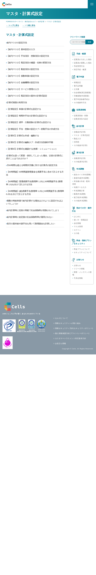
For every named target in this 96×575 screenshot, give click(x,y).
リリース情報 (79, 269)
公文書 (76, 89)
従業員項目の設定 (81, 119)
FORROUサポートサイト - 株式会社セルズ (21, 21)
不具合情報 (78, 278)
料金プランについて (82, 249)
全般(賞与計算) (80, 158)
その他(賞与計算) (80, 162)
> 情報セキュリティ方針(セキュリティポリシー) (73, 328)
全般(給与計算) (80, 132)
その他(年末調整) (80, 201)
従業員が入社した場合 (83, 59)
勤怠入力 (77, 139)
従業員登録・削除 (81, 116)
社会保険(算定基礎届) (82, 93)
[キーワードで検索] (82, 42)
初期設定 (77, 82)
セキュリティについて (83, 252)
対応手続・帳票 (80, 70)
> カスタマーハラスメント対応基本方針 (69, 338)
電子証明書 (78, 86)
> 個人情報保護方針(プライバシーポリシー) (71, 333)
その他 (76, 233)
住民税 (76, 142)
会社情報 (77, 223)
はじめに (77, 217)
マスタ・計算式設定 (54, 21)
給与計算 (41, 21)
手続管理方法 (79, 66)
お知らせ (77, 265)
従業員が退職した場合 (83, 63)
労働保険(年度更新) (81, 96)
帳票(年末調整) (80, 194)
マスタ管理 (78, 227)
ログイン (77, 230)
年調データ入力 (80, 187)
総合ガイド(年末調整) (82, 175)
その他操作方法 (80, 103)
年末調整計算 (79, 191)
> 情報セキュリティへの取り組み (67, 323)
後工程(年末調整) (80, 197)
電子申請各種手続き (82, 99)
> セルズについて (60, 318)
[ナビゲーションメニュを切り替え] (92, 4)
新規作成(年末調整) (81, 178)
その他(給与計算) (80, 145)
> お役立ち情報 (59, 343)
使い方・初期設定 (81, 220)
